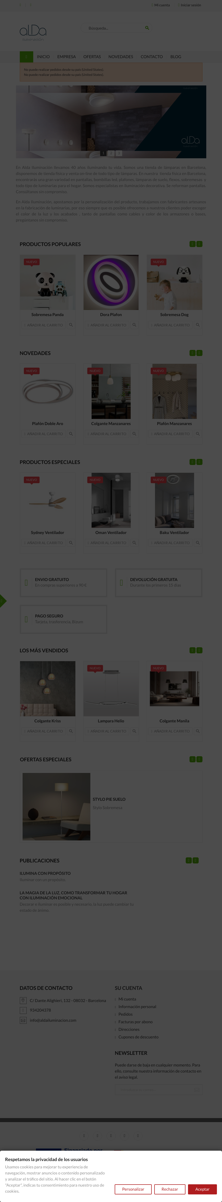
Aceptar (202, 1189)
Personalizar (133, 1189)
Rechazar (170, 1189)
